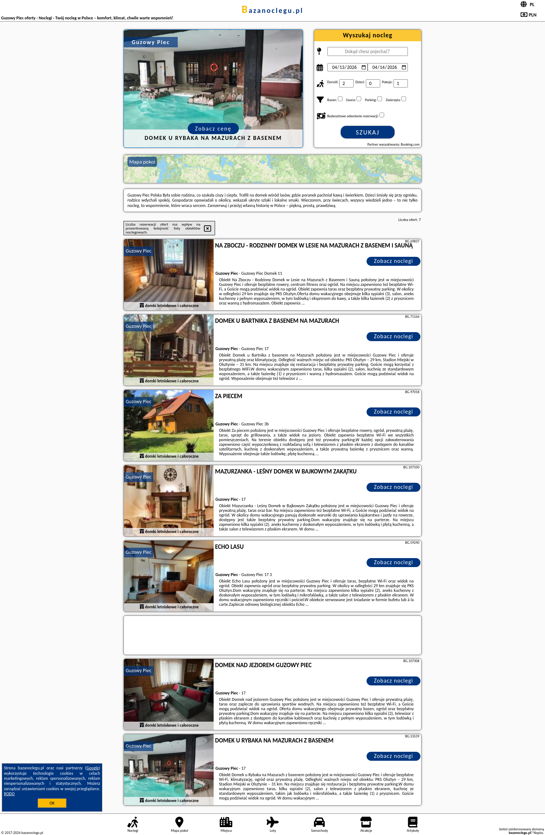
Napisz (538, 832)
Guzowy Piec (139, 251)
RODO (9, 793)
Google (93, 767)
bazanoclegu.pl (272, 10)
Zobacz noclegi (393, 261)
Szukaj (367, 132)
